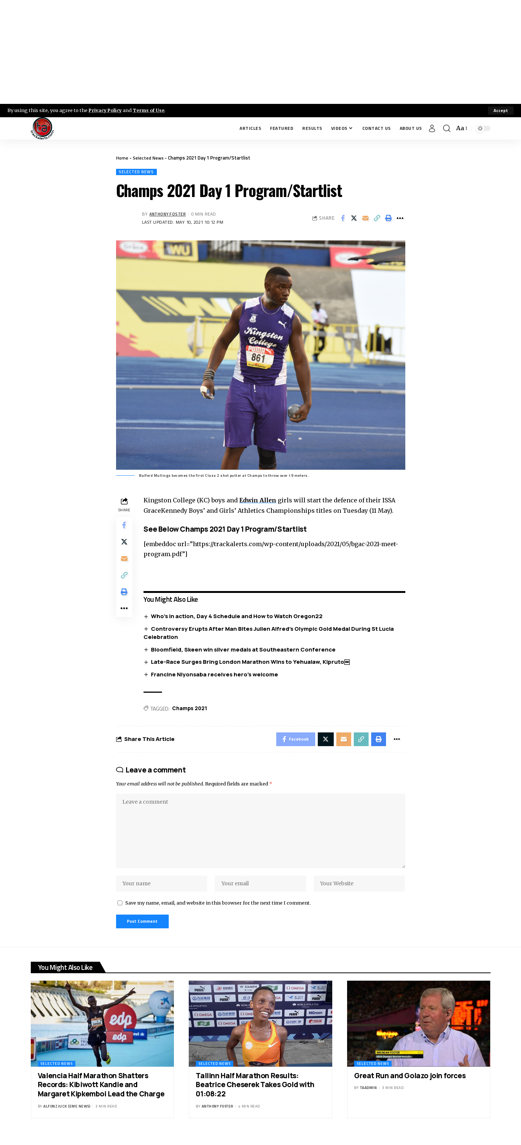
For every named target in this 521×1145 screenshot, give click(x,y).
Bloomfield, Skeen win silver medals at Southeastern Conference (245, 650)
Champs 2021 (192, 709)
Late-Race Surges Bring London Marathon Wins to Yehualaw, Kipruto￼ (252, 662)
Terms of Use (151, 110)
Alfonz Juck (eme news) (66, 1114)
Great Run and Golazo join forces (409, 1084)
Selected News (149, 157)
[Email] (365, 218)
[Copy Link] (377, 218)
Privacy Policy (106, 110)
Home (122, 157)
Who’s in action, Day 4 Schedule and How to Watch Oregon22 (238, 617)
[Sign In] (432, 128)
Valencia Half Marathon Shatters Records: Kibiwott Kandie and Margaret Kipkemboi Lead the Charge (101, 1093)
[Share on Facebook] (342, 218)
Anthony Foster (169, 214)
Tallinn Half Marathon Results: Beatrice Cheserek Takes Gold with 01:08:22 (255, 1093)
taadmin (368, 1096)
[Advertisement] (260, 52)
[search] (447, 128)
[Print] (388, 218)
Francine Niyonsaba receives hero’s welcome (216, 675)
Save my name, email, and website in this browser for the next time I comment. (218, 910)
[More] (400, 218)
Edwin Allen (260, 501)
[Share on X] (354, 218)
